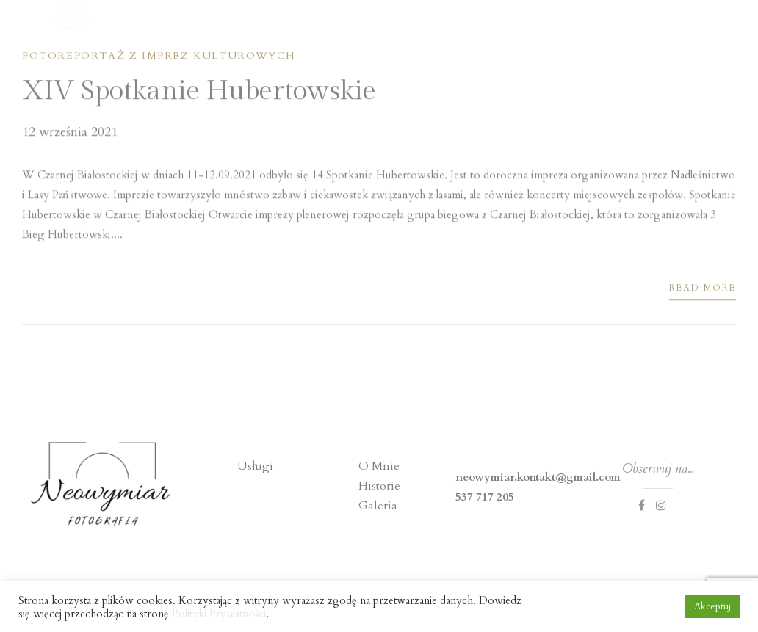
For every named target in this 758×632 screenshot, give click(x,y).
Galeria (377, 506)
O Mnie (379, 466)
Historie (379, 486)
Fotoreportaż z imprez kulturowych (159, 58)
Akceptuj (712, 606)
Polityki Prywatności (219, 613)
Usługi (255, 466)
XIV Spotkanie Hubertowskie (199, 93)
